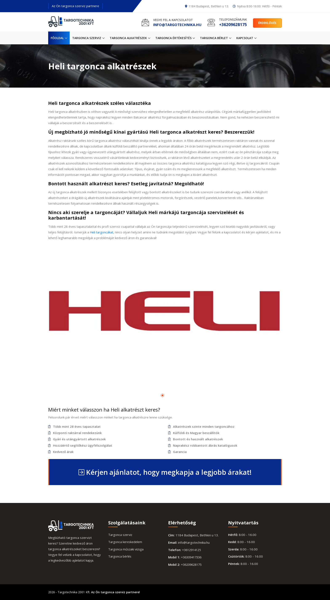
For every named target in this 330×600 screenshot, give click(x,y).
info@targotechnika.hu (175, 24)
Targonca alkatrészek (130, 38)
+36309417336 (192, 557)
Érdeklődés (267, 22)
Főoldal (59, 38)
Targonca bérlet (215, 38)
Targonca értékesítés (175, 38)
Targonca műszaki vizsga (126, 549)
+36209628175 (232, 24)
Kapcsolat (246, 38)
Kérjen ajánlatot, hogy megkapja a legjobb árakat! (165, 472)
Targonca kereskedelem (125, 542)
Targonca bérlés (120, 556)
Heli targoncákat (102, 232)
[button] (162, 395)
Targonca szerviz (88, 38)
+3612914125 (192, 550)
